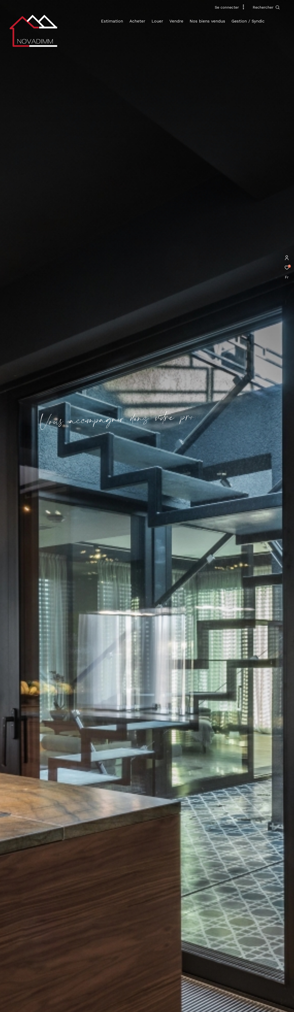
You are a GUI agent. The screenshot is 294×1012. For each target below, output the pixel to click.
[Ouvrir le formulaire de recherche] (275, 7)
